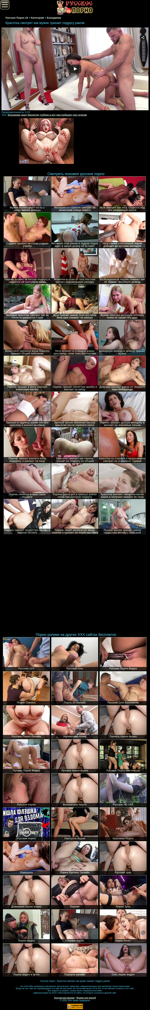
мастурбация (64, 115)
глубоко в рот (48, 115)
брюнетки (33, 115)
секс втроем (80, 115)
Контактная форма (64, 998)
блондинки (14, 115)
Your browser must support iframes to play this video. (75, 69)
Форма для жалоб (86, 998)
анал (24, 115)
